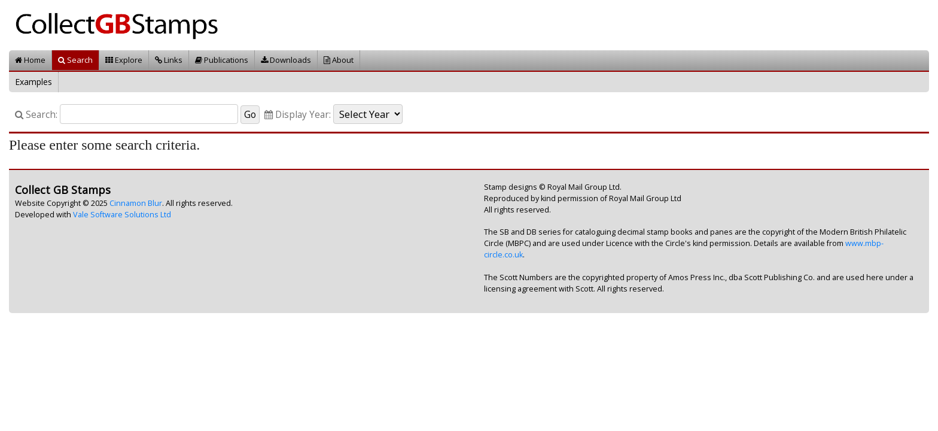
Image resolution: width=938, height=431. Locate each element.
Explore (123, 59)
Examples (33, 81)
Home (30, 59)
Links (168, 59)
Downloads (286, 59)
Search (75, 59)
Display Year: (297, 114)
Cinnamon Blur (135, 203)
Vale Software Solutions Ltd (122, 215)
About (339, 59)
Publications (221, 59)
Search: (36, 114)
